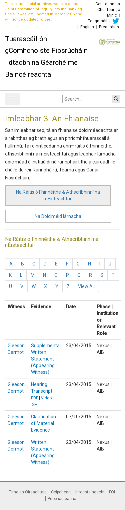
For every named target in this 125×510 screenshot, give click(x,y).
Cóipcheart (61, 492)
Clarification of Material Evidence (43, 423)
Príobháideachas (63, 498)
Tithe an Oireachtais (28, 492)
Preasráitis (109, 27)
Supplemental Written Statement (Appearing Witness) (46, 359)
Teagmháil (97, 21)
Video (46, 398)
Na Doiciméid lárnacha (58, 216)
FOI (112, 492)
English (87, 27)
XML (36, 404)
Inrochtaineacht (90, 492)
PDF (34, 398)
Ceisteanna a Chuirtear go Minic (107, 10)
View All (86, 286)
